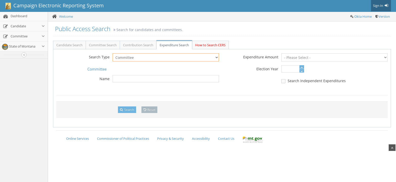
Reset (149, 109)
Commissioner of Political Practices (123, 138)
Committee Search (103, 45)
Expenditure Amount (260, 57)
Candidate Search (69, 45)
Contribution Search (138, 45)
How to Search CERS (210, 45)
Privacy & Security (170, 138)
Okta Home (363, 16)
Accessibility (201, 138)
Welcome (66, 16)
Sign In (381, 5)
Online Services (77, 138)
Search (127, 109)
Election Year (267, 68)
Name (105, 78)
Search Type (99, 57)
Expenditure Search (174, 45)
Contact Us (226, 138)
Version (384, 16)
